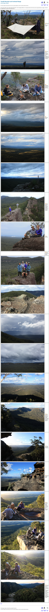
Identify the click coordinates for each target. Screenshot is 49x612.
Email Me (47, 5)
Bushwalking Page (44, 5)
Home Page (42, 5)
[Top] (1, 603)
